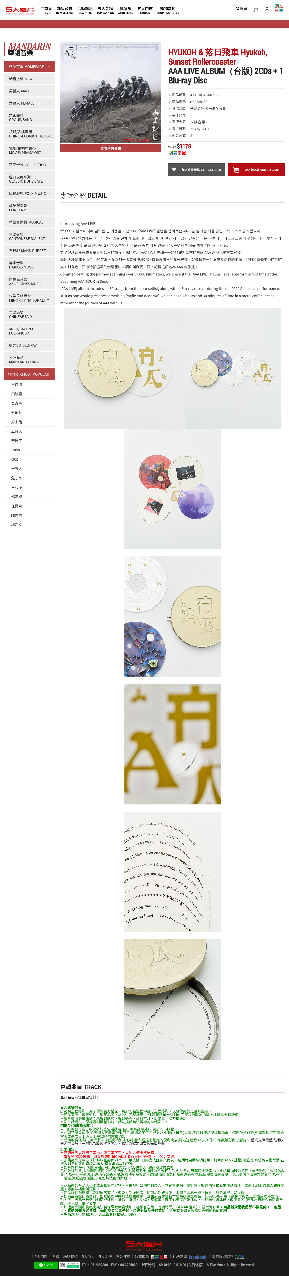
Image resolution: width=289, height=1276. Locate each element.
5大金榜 (105, 1256)
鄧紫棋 (16, 496)
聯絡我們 (70, 1256)
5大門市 (41, 1256)
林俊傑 (16, 384)
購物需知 (168, 10)
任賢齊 (16, 505)
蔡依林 (16, 412)
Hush (15, 449)
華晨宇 (16, 440)
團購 (55, 1256)
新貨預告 (64, 10)
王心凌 (16, 487)
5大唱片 (20, 11)
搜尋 (243, 8)
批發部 (125, 10)
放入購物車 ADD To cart (256, 170)
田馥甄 (16, 393)
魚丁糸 (16, 477)
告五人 (16, 468)
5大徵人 (88, 1256)
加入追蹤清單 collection (196, 169)
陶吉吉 (16, 515)
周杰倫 (16, 421)
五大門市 (145, 10)
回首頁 (46, 10)
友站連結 (123, 1256)
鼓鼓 (14, 459)
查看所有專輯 (111, 148)
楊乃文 (16, 524)
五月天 (16, 431)
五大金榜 (105, 10)
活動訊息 (85, 10)
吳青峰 (16, 403)
